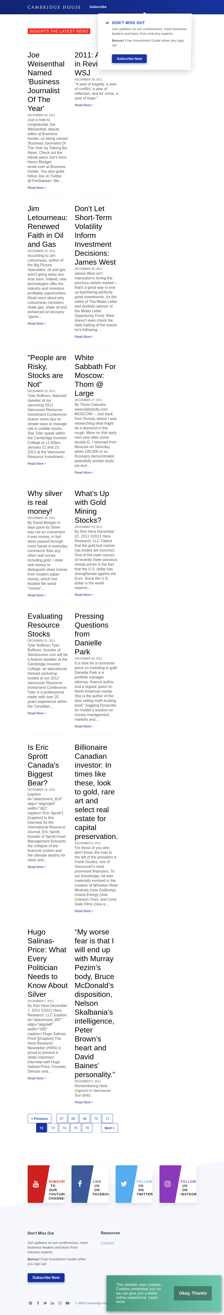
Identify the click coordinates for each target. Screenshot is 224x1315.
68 (73, 1119)
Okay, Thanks (187, 1296)
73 (53, 1128)
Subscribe (98, 7)
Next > (109, 1128)
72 (41, 1128)
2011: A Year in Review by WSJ (96, 64)
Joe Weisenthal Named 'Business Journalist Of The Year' (46, 82)
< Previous (39, 1119)
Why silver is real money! (45, 502)
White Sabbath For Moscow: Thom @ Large (95, 375)
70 (96, 1119)
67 (62, 1119)
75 (76, 1128)
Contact (107, 1243)
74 (64, 1128)
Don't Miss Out (58, 1250)
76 (87, 1128)
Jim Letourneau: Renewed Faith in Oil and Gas (48, 226)
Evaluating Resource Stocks (45, 625)
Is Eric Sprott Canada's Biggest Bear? (43, 765)
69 (85, 1119)
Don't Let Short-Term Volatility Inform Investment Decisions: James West (95, 235)
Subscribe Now (46, 1278)
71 (107, 1119)
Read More (37, 188)
